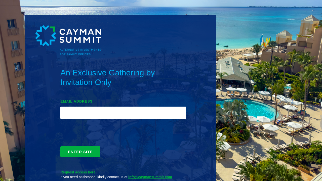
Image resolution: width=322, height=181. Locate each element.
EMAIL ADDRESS (76, 101)
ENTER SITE (80, 152)
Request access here (77, 172)
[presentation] (98, 134)
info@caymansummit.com (150, 177)
